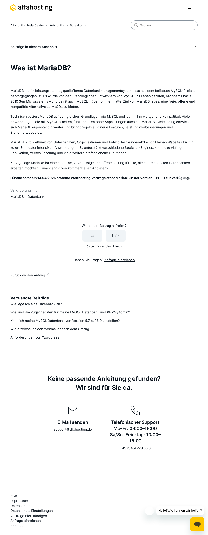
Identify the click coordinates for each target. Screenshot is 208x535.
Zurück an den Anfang (30, 274)
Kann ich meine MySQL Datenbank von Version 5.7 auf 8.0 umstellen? (65, 321)
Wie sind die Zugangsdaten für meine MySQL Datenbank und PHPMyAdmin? (70, 312)
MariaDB (17, 196)
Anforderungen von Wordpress (34, 337)
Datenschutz (20, 506)
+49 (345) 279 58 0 (135, 448)
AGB (13, 496)
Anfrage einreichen (119, 260)
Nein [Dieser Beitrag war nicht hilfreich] (115, 236)
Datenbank (36, 196)
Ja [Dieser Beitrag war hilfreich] (92, 236)
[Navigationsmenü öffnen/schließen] (190, 7)
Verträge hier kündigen (28, 516)
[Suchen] (164, 25)
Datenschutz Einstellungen (31, 511)
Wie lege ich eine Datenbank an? (36, 304)
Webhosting (57, 25)
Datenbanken (79, 25)
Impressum (19, 501)
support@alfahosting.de (73, 429)
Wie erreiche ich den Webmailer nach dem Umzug (49, 329)
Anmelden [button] (18, 526)
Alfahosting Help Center (27, 25)
